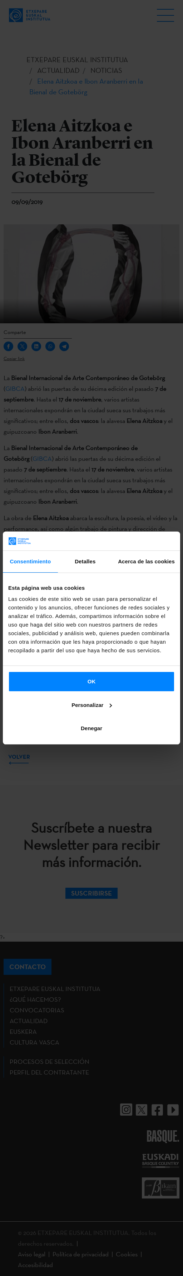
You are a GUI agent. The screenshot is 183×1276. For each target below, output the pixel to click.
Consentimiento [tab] (30, 561)
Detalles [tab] (85, 561)
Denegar (91, 728)
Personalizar (91, 705)
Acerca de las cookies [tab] (146, 561)
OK (92, 681)
